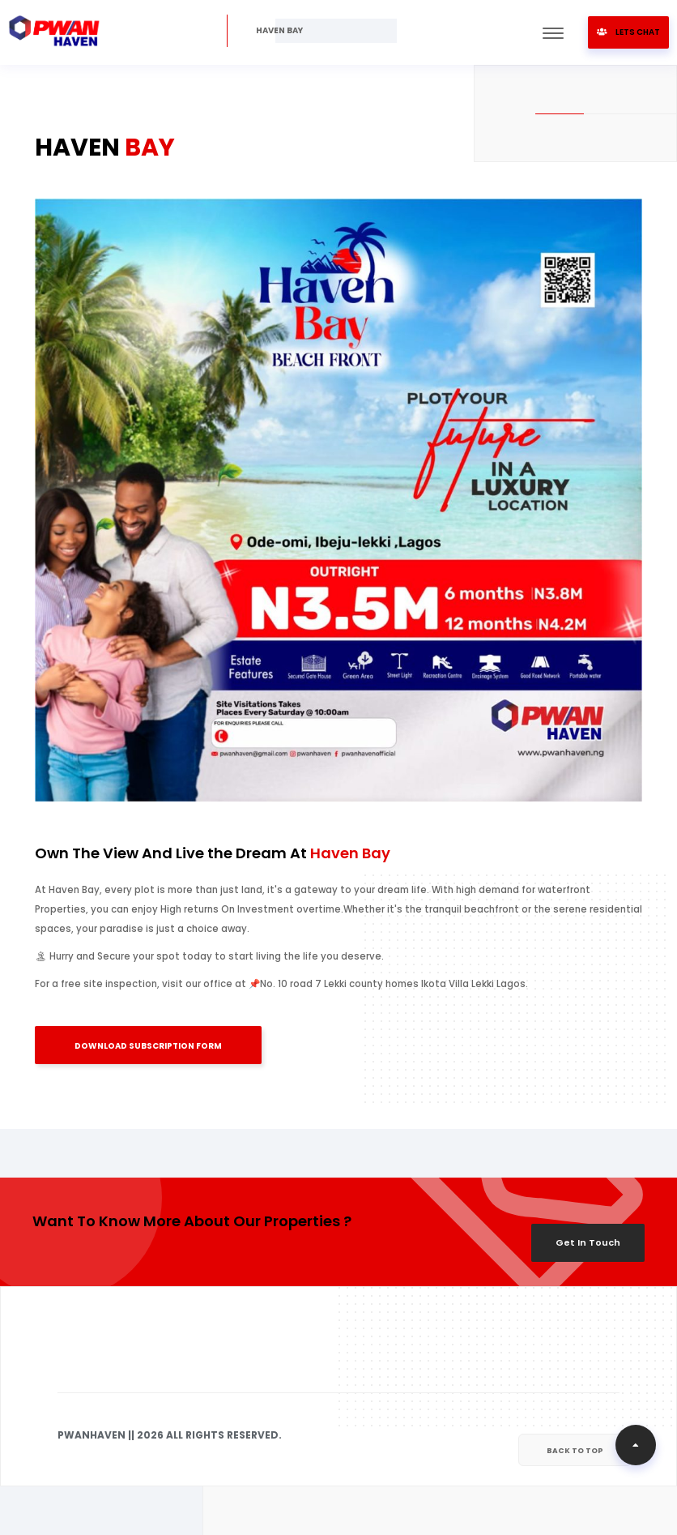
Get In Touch (588, 1242)
